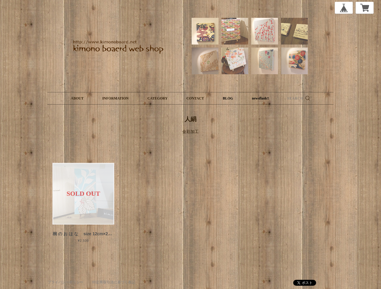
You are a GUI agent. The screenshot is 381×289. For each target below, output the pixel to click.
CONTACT (195, 98)
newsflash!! (260, 98)
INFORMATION (115, 98)
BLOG (228, 98)
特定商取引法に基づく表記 (113, 282)
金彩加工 (190, 131)
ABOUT (77, 98)
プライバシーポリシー (65, 282)
